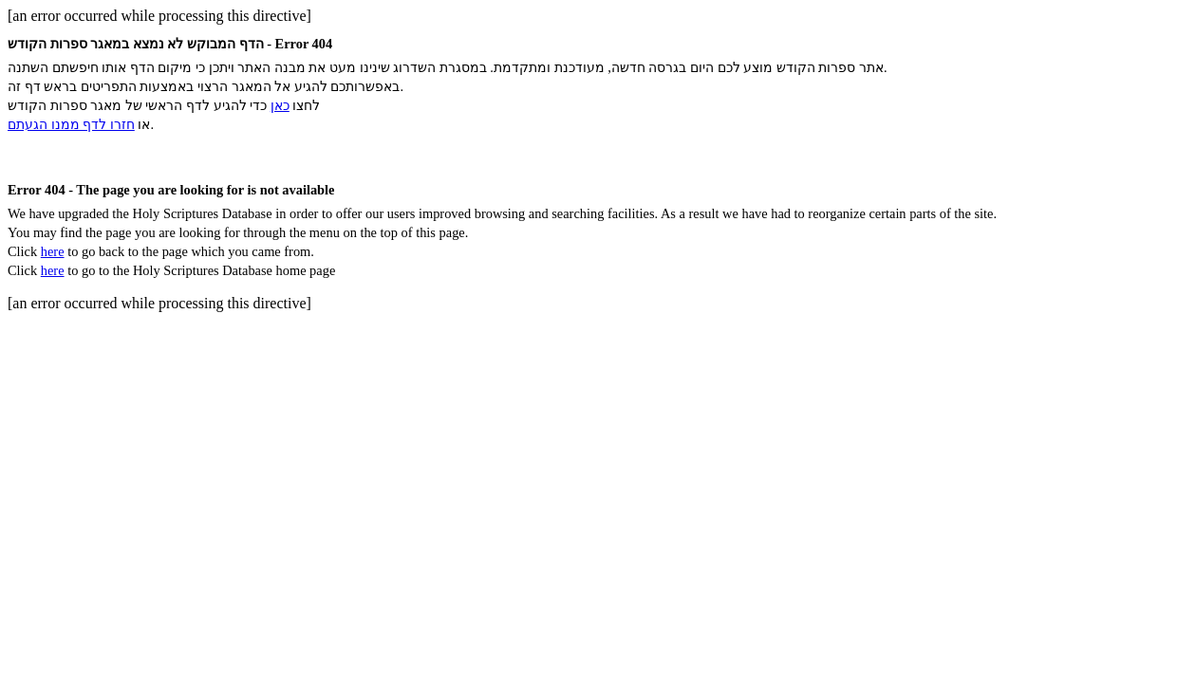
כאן (280, 105)
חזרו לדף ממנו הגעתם (71, 124)
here (53, 251)
